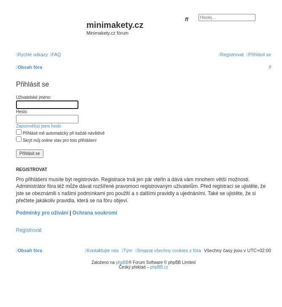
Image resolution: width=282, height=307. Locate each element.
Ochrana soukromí (95, 213)
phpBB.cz (159, 267)
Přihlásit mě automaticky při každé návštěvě (60, 133)
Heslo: (22, 111)
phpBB (122, 262)
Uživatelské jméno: (33, 97)
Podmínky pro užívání (42, 213)
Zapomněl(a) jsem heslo (38, 126)
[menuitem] (55, 54)
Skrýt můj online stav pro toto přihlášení (56, 140)
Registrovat (29, 230)
